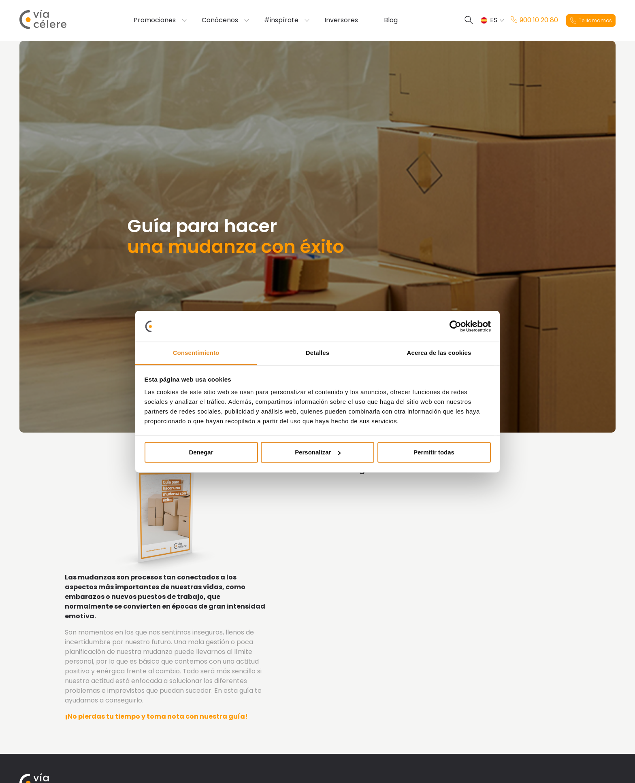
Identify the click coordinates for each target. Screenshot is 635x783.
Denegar (201, 452)
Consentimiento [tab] (196, 353)
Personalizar (318, 452)
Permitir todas (433, 452)
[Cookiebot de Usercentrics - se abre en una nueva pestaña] (455, 326)
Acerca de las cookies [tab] (439, 353)
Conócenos (220, 20)
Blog (391, 20)
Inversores (341, 20)
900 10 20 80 (534, 20)
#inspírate (281, 20)
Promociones (155, 20)
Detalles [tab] (317, 353)
